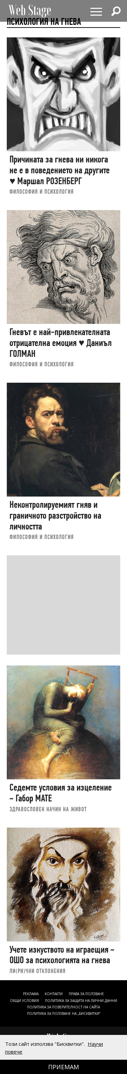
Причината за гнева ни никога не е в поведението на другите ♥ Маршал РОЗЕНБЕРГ (59, 170)
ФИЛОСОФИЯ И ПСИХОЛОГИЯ (41, 191)
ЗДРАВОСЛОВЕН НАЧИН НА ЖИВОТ (48, 809)
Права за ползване (86, 993)
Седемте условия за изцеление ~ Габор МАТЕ (60, 793)
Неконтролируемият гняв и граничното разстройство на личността (55, 515)
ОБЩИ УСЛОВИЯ (24, 1000)
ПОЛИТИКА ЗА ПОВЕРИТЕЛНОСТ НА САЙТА (63, 1007)
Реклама (31, 993)
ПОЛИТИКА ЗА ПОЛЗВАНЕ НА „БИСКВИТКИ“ (63, 1013)
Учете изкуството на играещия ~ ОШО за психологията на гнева (61, 955)
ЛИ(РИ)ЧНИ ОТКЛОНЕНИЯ (37, 970)
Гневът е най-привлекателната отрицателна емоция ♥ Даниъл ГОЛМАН (60, 342)
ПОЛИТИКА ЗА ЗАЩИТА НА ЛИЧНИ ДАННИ (81, 1000)
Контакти (54, 993)
